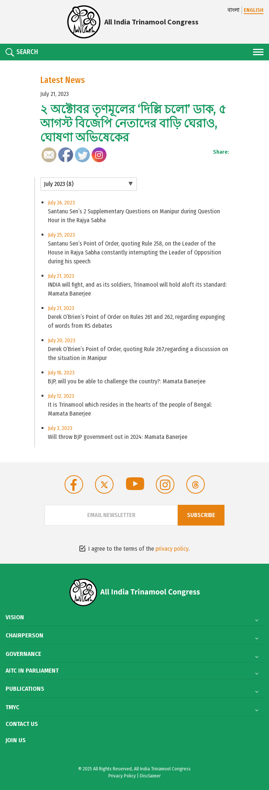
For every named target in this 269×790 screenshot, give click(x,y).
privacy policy (171, 548)
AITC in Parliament (32, 670)
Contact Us (22, 724)
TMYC (12, 707)
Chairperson (24, 635)
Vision (15, 617)
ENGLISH (253, 10)
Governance (23, 654)
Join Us (16, 740)
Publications (25, 689)
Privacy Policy (122, 776)
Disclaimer (150, 776)
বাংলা (233, 10)
